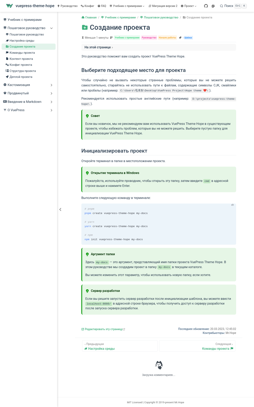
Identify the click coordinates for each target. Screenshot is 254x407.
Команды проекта (20, 53)
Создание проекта (20, 46)
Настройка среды (20, 40)
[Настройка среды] (120, 345)
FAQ (101, 6)
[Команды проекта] (197, 345)
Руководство (67, 6)
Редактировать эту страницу (103, 328)
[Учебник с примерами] (127, 6)
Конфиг (87, 6)
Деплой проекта (19, 77)
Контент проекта (19, 59)
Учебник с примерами (22, 19)
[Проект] (189, 6)
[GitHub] (206, 6)
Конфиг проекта (19, 65)
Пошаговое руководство (25, 34)
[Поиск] (233, 6)
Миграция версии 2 (162, 6)
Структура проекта (21, 71)
